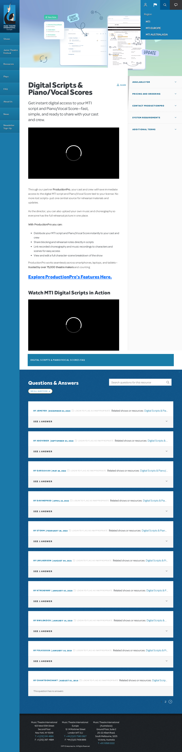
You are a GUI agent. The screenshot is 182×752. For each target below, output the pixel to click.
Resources (8, 64)
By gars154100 (42, 470)
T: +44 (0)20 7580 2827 (75, 736)
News (6, 114)
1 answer (42, 421)
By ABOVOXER (41, 440)
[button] (155, 5)
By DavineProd (42, 500)
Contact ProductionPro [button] (148, 106)
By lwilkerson (42, 560)
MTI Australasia (157, 34)
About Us (7, 101)
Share (123, 85)
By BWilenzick (42, 620)
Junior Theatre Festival (10, 52)
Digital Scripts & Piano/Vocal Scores (160, 470)
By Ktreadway (42, 590)
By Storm (39, 530)
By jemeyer (40, 411)
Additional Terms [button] (144, 129)
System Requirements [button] (146, 117)
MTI (148, 21)
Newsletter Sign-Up (8, 127)
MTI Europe (153, 28)
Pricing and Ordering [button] (146, 94)
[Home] (10, 16)
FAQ (5, 89)
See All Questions (39, 391)
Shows (6, 38)
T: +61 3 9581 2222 (106, 743)
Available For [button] (141, 82)
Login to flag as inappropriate (92, 410)
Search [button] (165, 5)
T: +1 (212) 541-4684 (44, 736)
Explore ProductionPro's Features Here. (70, 276)
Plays (6, 76)
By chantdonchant (45, 680)
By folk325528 (41, 650)
